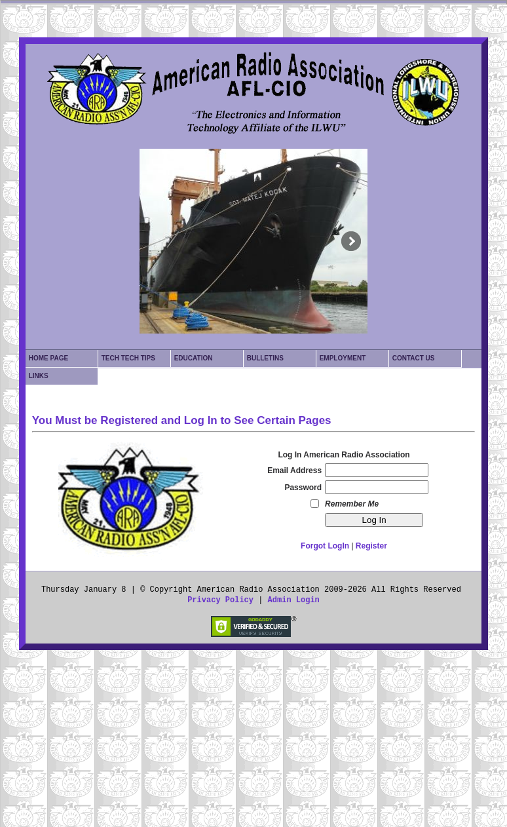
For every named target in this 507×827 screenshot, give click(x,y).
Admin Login (294, 600)
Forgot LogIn (325, 545)
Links (38, 375)
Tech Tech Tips (128, 358)
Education (193, 358)
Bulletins (265, 358)
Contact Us (413, 358)
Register (371, 545)
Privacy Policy (220, 600)
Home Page (48, 358)
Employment (343, 358)
